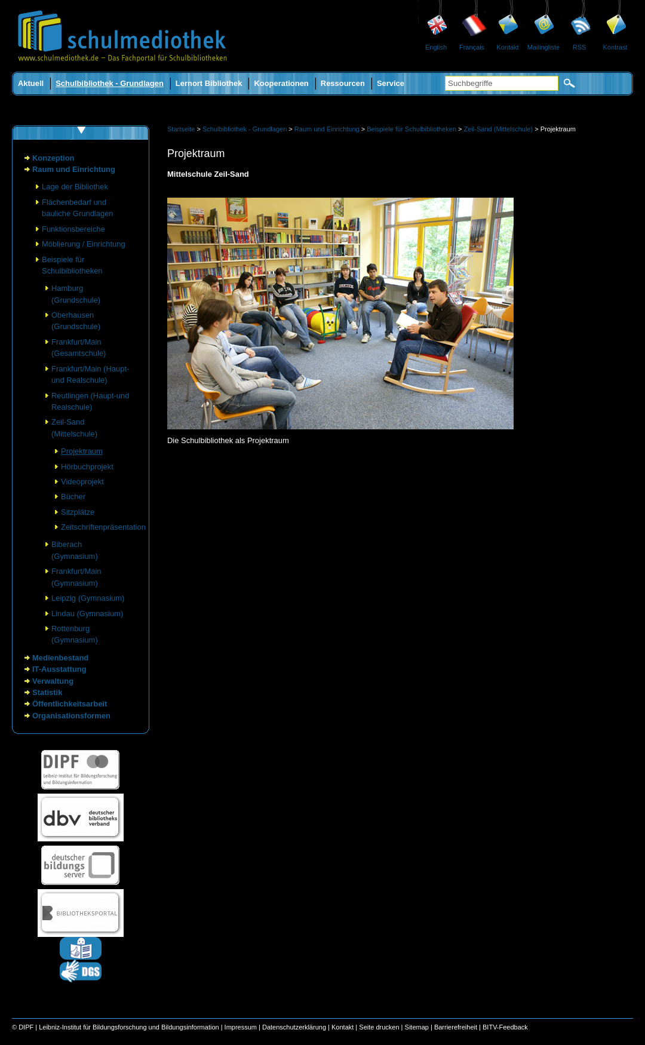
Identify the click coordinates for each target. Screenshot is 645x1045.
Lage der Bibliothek (75, 186)
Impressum (241, 1027)
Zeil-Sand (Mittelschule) (498, 129)
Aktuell (31, 83)
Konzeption (53, 157)
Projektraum (82, 451)
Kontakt (507, 47)
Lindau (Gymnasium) (87, 613)
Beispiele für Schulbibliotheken (411, 129)
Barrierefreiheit (455, 1027)
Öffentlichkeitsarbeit (69, 703)
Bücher (73, 496)
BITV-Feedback (505, 1027)
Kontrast (615, 47)
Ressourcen (343, 83)
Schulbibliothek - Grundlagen (110, 83)
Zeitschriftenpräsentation (103, 526)
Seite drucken (379, 1027)
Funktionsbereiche (73, 229)
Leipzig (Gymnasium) (87, 598)
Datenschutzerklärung (294, 1027)
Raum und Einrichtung (73, 169)
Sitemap (417, 1027)
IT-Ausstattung (59, 669)
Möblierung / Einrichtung (83, 243)
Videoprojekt (82, 481)
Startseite (181, 129)
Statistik (47, 692)
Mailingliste (543, 47)
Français (471, 47)
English (436, 47)
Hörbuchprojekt (87, 466)
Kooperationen (281, 83)
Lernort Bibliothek (209, 83)
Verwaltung (52, 681)
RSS (579, 47)
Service (390, 83)
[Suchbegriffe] (501, 83)
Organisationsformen (71, 715)
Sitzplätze (77, 512)
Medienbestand (60, 657)
